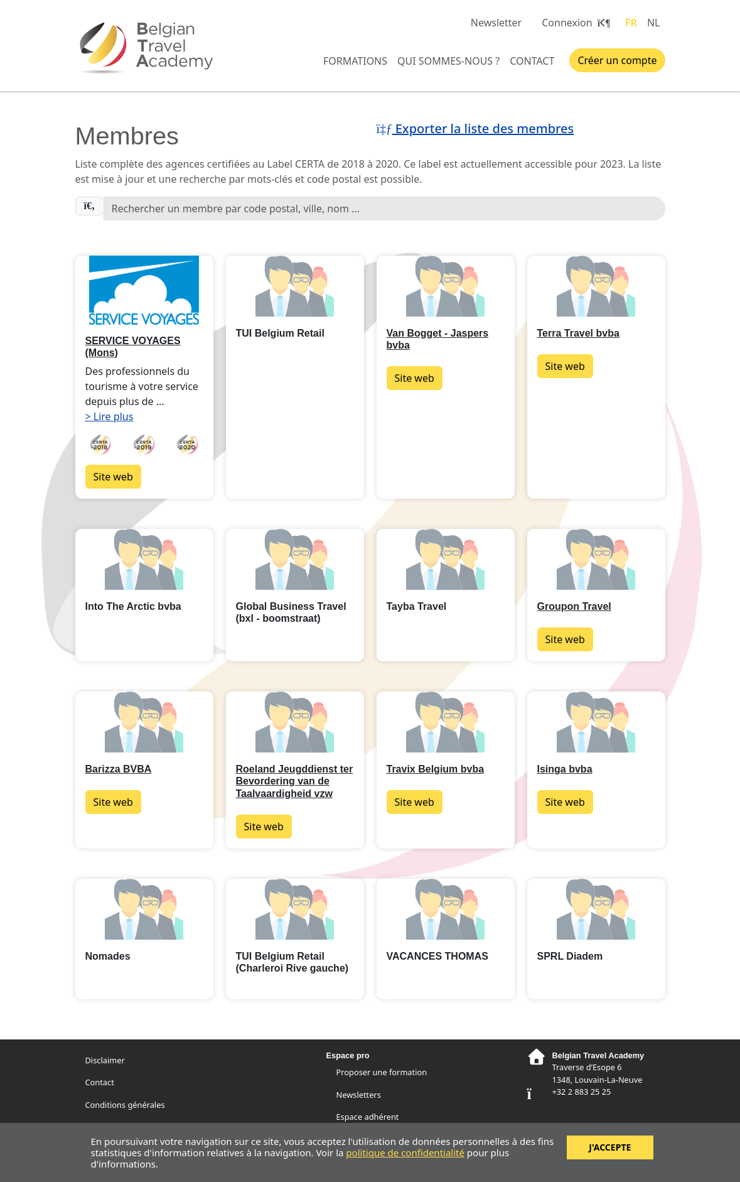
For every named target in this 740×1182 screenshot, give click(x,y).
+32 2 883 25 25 (581, 1091)
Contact (532, 61)
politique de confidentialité (405, 1152)
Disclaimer (105, 1060)
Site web (113, 477)
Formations (355, 61)
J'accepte (610, 1147)
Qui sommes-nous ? (448, 61)
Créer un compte (617, 60)
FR (631, 23)
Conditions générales (125, 1104)
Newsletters (358, 1094)
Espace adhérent (367, 1116)
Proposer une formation (381, 1072)
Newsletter (496, 23)
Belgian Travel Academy (150, 47)
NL (653, 23)
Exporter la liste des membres (475, 128)
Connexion (575, 23)
